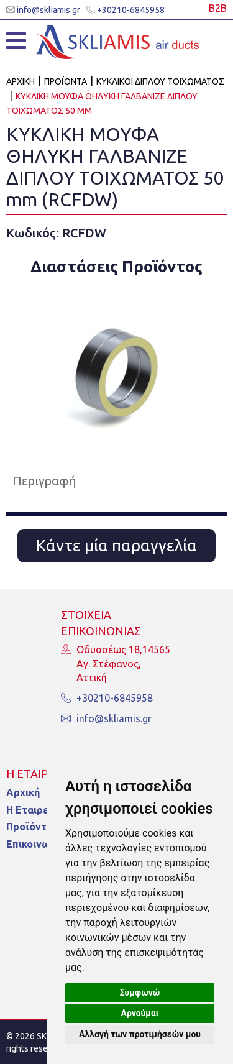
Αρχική (23, 792)
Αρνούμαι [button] (140, 1013)
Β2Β (218, 8)
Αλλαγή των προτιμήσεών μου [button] (140, 1034)
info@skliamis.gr (43, 10)
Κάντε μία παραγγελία (116, 545)
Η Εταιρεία (32, 809)
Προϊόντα (29, 826)
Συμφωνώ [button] (140, 993)
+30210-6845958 (125, 10)
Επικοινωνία (35, 844)
